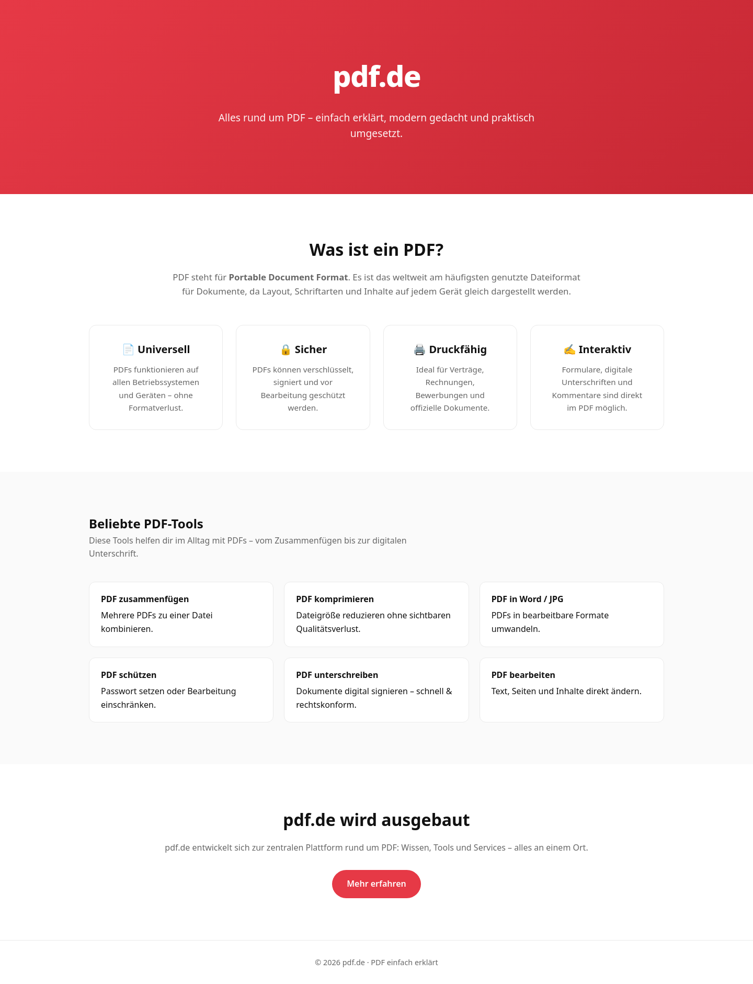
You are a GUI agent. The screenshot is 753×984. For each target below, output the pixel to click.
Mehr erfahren (376, 883)
